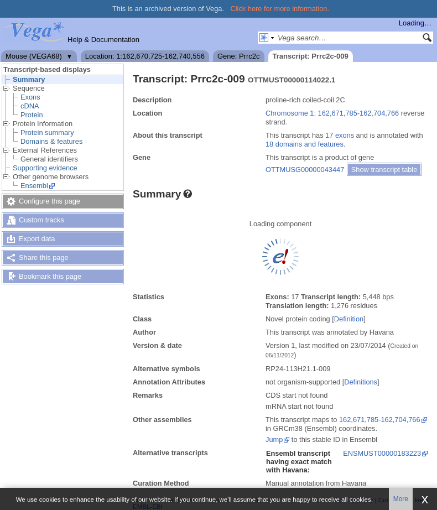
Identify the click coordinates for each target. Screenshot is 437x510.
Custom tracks (41, 220)
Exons (30, 97)
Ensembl (34, 185)
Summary (29, 79)
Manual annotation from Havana (316, 483)
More (400, 499)
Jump (274, 439)
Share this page (44, 257)
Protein (31, 115)
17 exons (339, 135)
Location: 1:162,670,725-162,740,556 (145, 56)
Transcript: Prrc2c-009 (310, 56)
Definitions (360, 382)
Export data (37, 239)
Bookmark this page (50, 276)
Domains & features (51, 141)
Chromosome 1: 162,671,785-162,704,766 (332, 113)
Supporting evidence (45, 168)
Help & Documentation (103, 39)
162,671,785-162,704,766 (379, 419)
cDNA (29, 106)
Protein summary (47, 132)
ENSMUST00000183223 (382, 453)
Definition (348, 319)
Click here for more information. (280, 8)
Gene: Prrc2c (238, 56)
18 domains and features (305, 144)
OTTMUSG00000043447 (305, 169)
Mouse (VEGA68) (34, 56)
